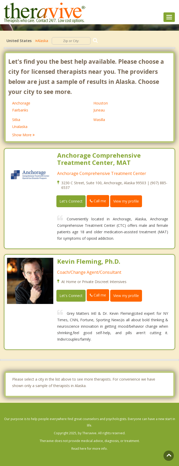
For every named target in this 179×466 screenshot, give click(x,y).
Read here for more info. (89, 448)
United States (19, 40)
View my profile (126, 201)
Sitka (16, 119)
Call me (98, 200)
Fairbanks (20, 110)
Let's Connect (71, 201)
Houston (100, 103)
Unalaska (19, 126)
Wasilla (99, 119)
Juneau (99, 110)
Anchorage (21, 103)
